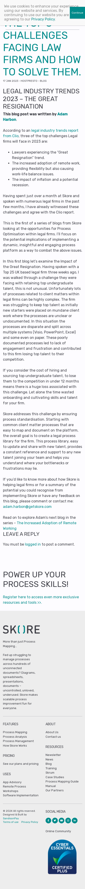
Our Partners (55, 790)
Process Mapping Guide (62, 781)
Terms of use (11, 822)
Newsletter (53, 755)
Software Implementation (21, 795)
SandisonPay (11, 818)
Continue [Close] (77, 12)
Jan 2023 (10, 80)
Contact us (53, 736)
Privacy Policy (29, 822)
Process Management (18, 741)
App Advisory (12, 782)
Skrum (50, 772)
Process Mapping (15, 732)
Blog (43, 80)
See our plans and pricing (21, 763)
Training (51, 768)
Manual (51, 786)
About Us (52, 732)
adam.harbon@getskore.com (27, 506)
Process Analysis (15, 736)
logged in (33, 544)
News (49, 759)
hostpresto (29, 80)
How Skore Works (15, 745)
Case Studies (55, 777)
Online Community (58, 831)
